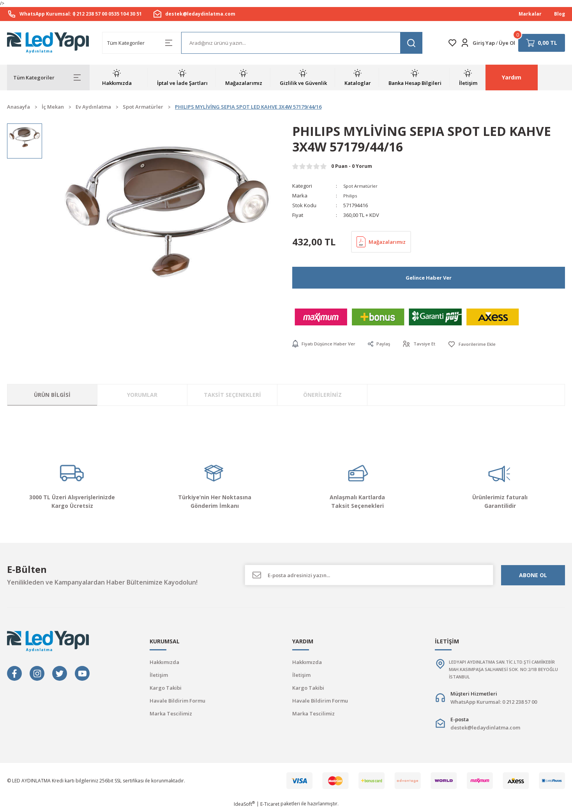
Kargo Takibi (166, 688)
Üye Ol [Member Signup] (507, 42)
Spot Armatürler (362, 185)
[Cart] (541, 43)
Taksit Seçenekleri (232, 395)
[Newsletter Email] (369, 575)
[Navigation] (48, 77)
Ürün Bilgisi (52, 395)
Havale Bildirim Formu (177, 701)
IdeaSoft (244, 806)
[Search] (301, 43)
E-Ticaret (269, 806)
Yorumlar (142, 395)
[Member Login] (465, 43)
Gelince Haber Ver (429, 277)
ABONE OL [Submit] (533, 575)
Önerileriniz (322, 395)
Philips (351, 195)
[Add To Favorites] (489, 344)
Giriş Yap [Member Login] (484, 42)
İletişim (159, 675)
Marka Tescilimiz (171, 713)
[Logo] (48, 42)
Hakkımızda (164, 662)
